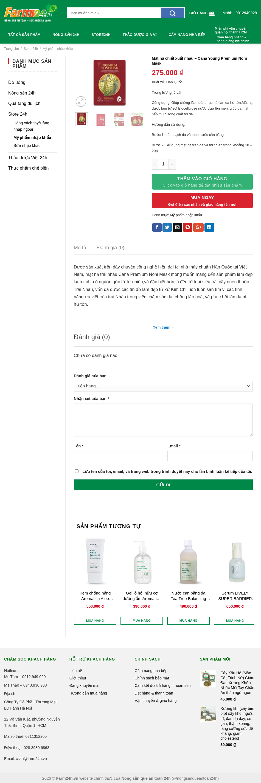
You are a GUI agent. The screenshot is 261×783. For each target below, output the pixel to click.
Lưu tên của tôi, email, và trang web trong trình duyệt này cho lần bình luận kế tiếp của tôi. (167, 471)
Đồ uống (17, 82)
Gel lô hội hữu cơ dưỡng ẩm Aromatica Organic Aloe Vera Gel (142, 596)
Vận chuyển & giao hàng (156, 700)
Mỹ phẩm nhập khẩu (58, 49)
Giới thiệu (77, 678)
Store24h (100, 35)
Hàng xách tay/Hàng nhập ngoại (31, 126)
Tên (78, 446)
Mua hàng (95, 620)
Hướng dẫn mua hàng (88, 693)
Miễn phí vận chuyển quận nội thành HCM (231, 30)
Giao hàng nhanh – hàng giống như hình (233, 39)
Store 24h (31, 49)
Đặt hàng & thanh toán (154, 693)
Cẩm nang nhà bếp (187, 35)
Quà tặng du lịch (24, 103)
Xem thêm (163, 327)
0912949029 (246, 13)
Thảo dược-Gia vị (140, 35)
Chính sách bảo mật (152, 678)
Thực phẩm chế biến (28, 168)
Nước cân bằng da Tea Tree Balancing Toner (188, 596)
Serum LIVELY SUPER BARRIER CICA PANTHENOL (235, 596)
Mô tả (80, 247)
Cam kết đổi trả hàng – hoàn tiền (163, 685)
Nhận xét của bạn (91, 398)
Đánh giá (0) (110, 247)
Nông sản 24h (66, 35)
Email (174, 446)
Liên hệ (75, 670)
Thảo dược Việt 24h (27, 157)
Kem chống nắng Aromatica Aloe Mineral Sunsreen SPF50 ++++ (95, 596)
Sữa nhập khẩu (27, 145)
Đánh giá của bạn (90, 376)
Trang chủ (11, 49)
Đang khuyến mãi (84, 685)
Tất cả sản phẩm (24, 35)
